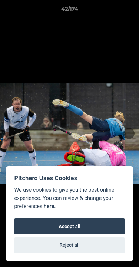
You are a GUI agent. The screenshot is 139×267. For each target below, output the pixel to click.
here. (50, 206)
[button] (130, 10)
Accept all (69, 226)
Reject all (69, 245)
